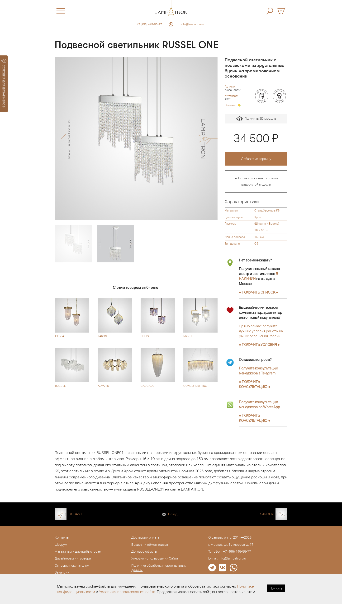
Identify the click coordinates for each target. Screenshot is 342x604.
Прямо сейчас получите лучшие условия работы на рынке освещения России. (261, 331)
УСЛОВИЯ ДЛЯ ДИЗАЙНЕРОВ (3, 83)
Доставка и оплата (145, 537)
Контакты (62, 537)
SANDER (266, 514)
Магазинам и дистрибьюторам (78, 551)
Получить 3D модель (256, 118)
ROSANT (75, 514)
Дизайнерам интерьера (73, 558)
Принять (276, 588)
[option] (136, 138)
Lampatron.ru (222, 537)
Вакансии (62, 572)
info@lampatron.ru (192, 24)
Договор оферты (144, 551)
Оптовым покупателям (72, 565)
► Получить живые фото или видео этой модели (256, 181)
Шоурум (61, 544)
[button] (63, 139)
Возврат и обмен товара (149, 544)
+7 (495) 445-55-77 (149, 24)
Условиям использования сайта (127, 591)
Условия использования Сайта (154, 558)
